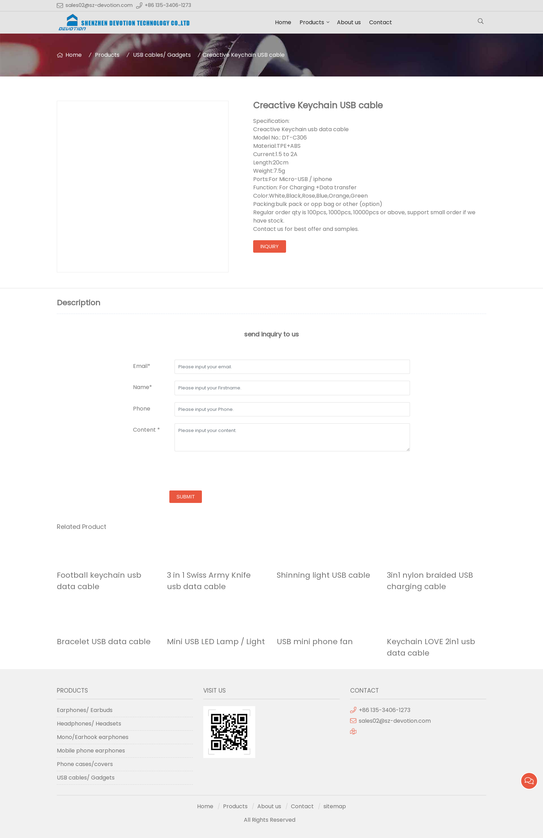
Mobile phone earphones (91, 751)
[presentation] (185, 471)
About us (349, 22)
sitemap (334, 806)
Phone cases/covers (85, 764)
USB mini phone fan (315, 641)
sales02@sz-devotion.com (99, 5)
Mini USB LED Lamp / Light (216, 641)
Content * (146, 430)
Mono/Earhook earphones (92, 737)
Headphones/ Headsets (89, 724)
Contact (380, 22)
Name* (142, 387)
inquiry (269, 246)
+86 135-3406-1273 (168, 5)
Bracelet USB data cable (104, 641)
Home (283, 22)
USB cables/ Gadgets (162, 55)
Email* (141, 366)
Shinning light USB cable (323, 575)
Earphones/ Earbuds (85, 710)
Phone (141, 409)
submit (186, 496)
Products (312, 22)
